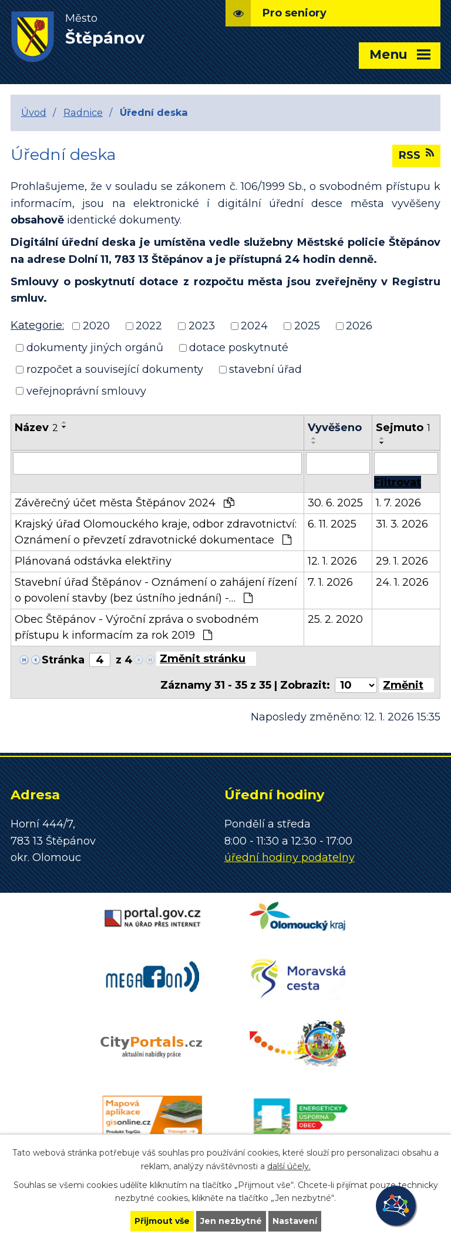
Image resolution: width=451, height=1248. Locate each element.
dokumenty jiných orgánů (94, 347)
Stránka (63, 659)
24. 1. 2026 (402, 582)
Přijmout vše (162, 1221)
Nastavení (294, 1221)
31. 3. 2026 (402, 524)
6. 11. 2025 (332, 524)
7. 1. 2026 (330, 582)
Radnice (83, 112)
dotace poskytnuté (238, 347)
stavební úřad (265, 369)
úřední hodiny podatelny (289, 857)
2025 (307, 325)
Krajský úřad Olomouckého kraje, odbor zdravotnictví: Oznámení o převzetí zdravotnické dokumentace (156, 532)
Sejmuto (403, 427)
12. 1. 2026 (332, 561)
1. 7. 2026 (398, 502)
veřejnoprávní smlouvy (86, 390)
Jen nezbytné (231, 1221)
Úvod (33, 112)
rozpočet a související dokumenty (114, 369)
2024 (254, 325)
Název (36, 427)
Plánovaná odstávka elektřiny (93, 561)
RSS (416, 155)
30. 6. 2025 (335, 502)
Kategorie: (37, 325)
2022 (149, 325)
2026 (359, 325)
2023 (202, 325)
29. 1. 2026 (402, 561)
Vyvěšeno (335, 427)
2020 (96, 325)
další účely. (289, 1166)
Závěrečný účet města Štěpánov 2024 (124, 502)
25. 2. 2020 (335, 619)
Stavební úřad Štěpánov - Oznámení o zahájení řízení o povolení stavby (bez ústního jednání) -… (156, 590)
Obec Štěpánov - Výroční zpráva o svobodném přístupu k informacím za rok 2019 (137, 627)
